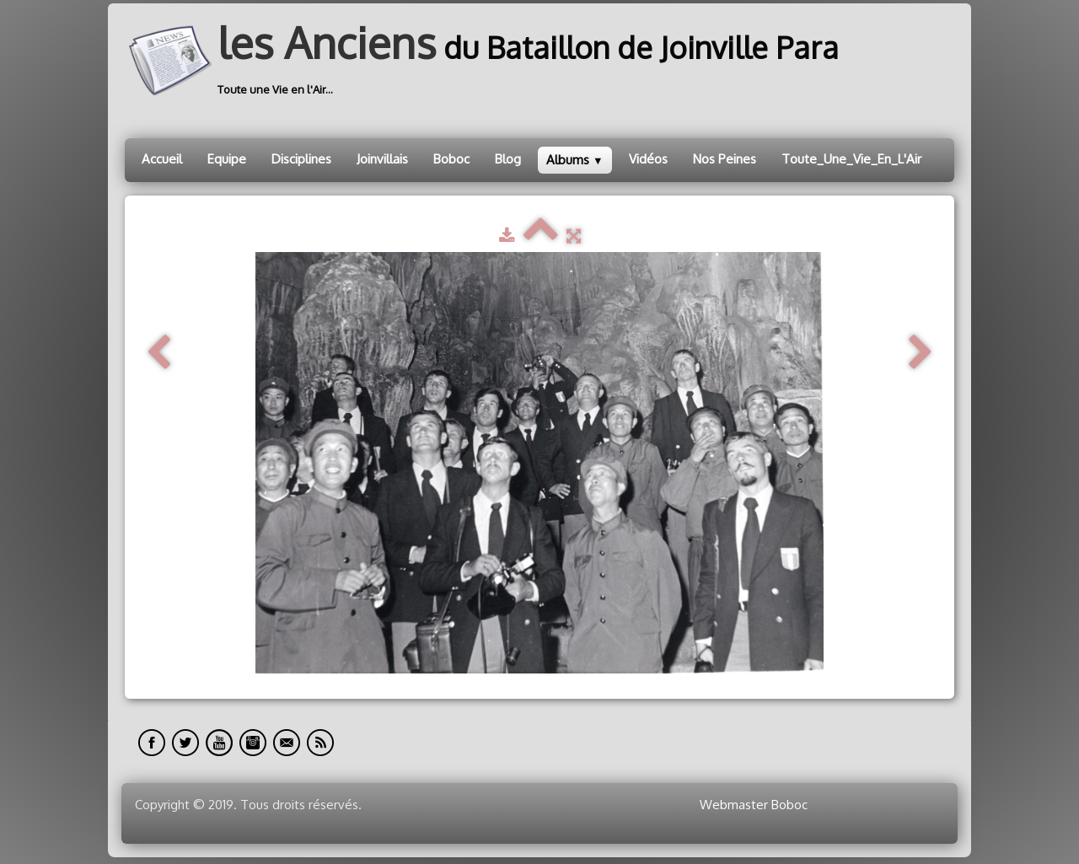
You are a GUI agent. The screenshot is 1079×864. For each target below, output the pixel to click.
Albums (575, 160)
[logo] (488, 60)
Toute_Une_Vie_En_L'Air (851, 159)
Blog (508, 159)
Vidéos (648, 159)
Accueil (162, 159)
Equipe (226, 159)
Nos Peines (724, 159)
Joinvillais (382, 159)
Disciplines (301, 159)
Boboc (451, 159)
